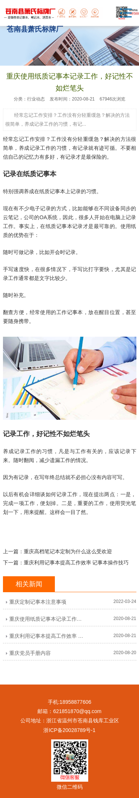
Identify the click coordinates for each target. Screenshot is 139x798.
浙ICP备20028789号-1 (69, 730)
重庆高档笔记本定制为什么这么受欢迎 (68, 551)
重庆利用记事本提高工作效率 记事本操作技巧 (76, 562)
